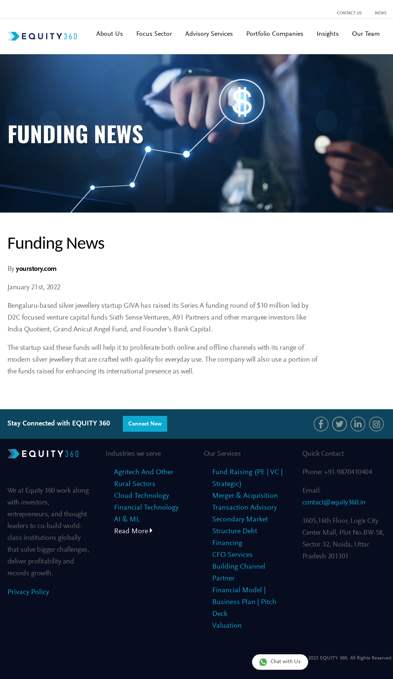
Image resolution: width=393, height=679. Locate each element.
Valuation (227, 626)
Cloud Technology (141, 496)
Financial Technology (146, 507)
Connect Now (145, 424)
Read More (133, 531)
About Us (109, 34)
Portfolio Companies (274, 34)
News (380, 13)
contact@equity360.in (334, 502)
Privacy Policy (28, 592)
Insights (328, 34)
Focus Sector (154, 34)
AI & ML (127, 519)
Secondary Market (240, 519)
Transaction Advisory (244, 507)
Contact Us (349, 13)
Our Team (366, 34)
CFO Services (232, 555)
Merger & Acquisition (245, 496)
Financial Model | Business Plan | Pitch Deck (244, 602)
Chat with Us (280, 662)
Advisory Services (209, 34)
